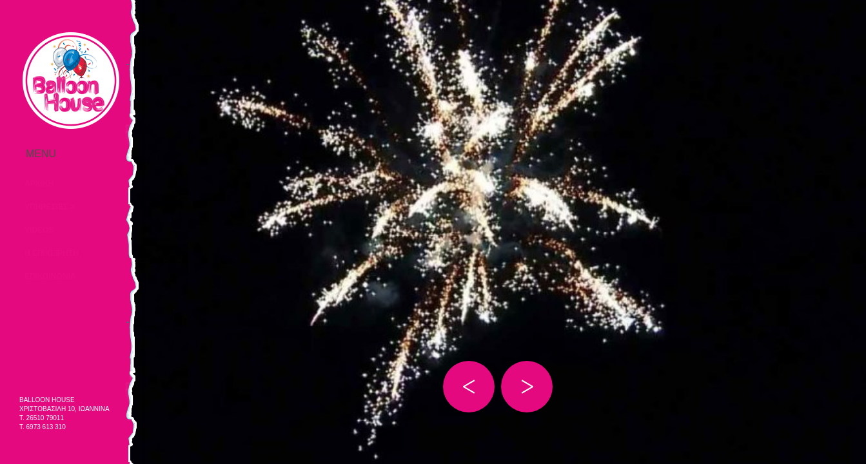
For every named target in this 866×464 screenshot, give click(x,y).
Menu (71, 154)
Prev (469, 386)
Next (527, 386)
